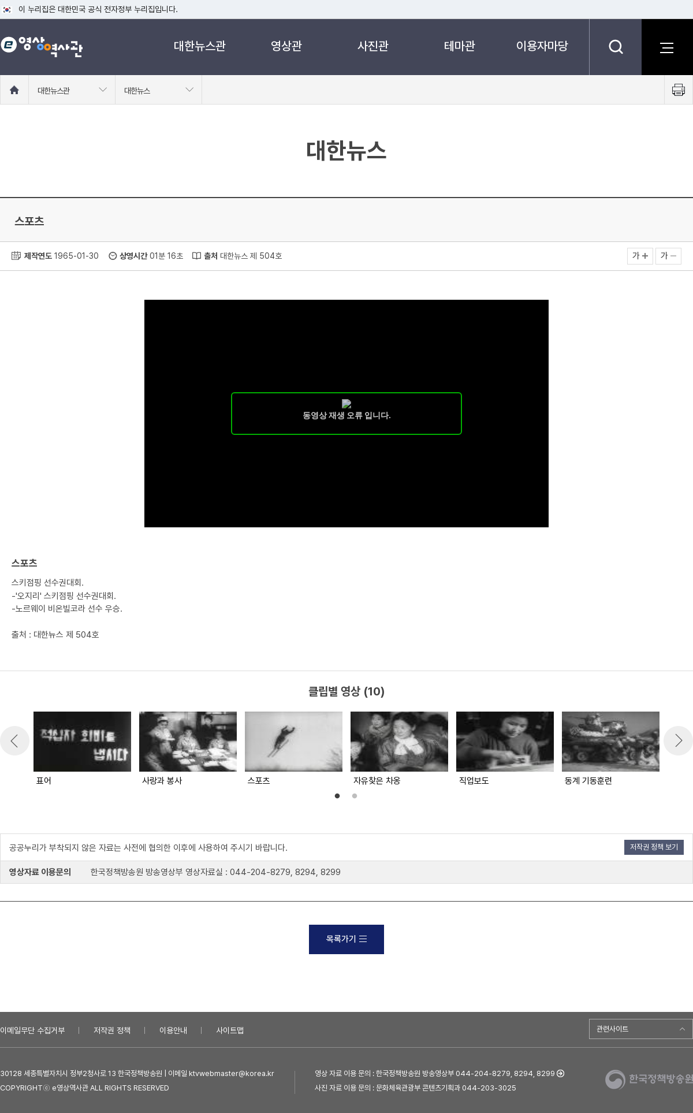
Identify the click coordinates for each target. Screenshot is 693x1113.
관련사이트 (612, 1029)
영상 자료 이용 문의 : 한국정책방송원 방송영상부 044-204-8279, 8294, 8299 (435, 1073)
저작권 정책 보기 (654, 847)
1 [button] (337, 796)
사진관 (373, 46)
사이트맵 (230, 1030)
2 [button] (354, 796)
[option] (82, 750)
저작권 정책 (112, 1030)
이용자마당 (542, 46)
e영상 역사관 (41, 46)
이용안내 (173, 1030)
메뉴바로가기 (0, 0)
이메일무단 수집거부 (32, 1030)
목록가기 (346, 939)
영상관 (286, 46)
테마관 (459, 46)
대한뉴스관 (200, 46)
